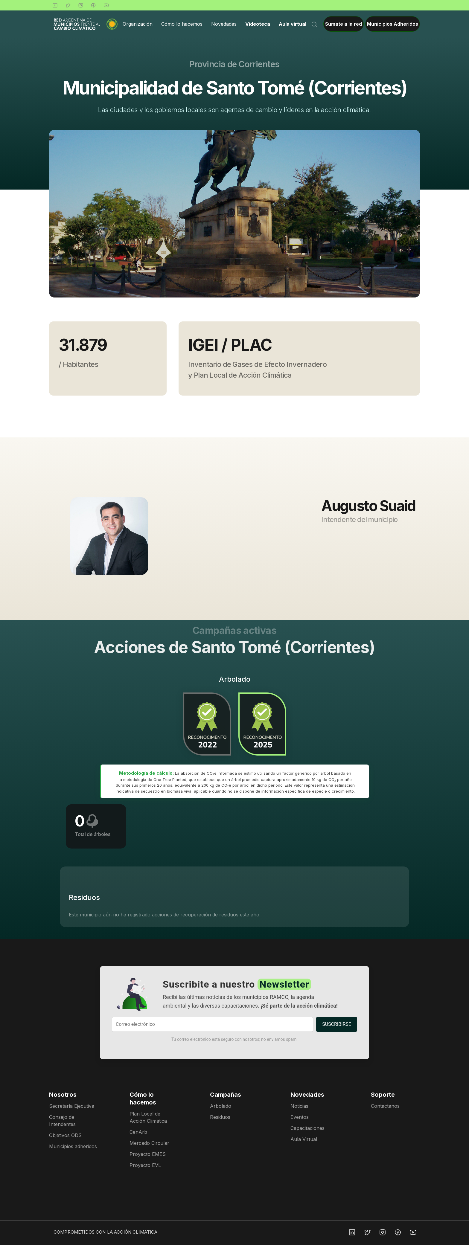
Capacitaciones (307, 1128)
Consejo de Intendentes (62, 1120)
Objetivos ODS (65, 1135)
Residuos (220, 1117)
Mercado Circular (149, 1143)
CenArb (138, 1132)
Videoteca (257, 24)
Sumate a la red (343, 24)
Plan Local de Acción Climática (148, 1117)
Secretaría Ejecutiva (71, 1106)
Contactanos (385, 1106)
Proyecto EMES (148, 1154)
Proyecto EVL (145, 1165)
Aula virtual (292, 24)
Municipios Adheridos (392, 24)
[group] (234, 213)
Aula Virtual (303, 1139)
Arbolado (220, 1106)
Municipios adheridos (73, 1146)
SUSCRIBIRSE (336, 1024)
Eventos (299, 1117)
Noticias (299, 1106)
